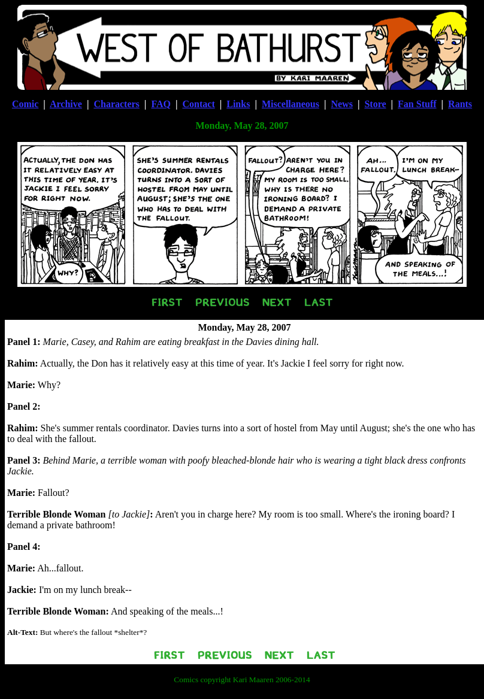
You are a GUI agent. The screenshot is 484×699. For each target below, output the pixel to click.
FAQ (161, 104)
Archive (66, 104)
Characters (116, 104)
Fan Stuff (417, 104)
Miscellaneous (290, 104)
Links (238, 104)
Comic (25, 104)
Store (375, 104)
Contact (199, 104)
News (341, 104)
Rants (460, 104)
